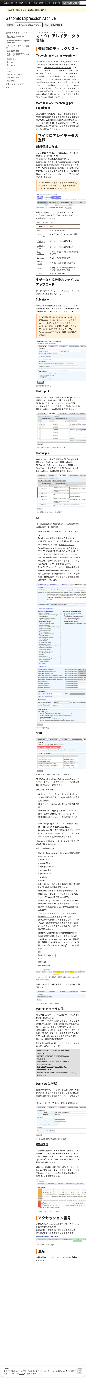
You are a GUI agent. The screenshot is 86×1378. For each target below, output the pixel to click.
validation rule (53, 1166)
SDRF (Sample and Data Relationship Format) (56, 779)
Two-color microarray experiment (15, 37)
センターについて (52, 3)
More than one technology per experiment (18, 41)
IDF (8, 68)
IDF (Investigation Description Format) (53, 523)
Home (10, 24)
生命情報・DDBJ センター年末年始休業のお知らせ (26, 10)
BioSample (11, 65)
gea (43, 32)
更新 (8, 87)
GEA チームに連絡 (44, 97)
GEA (68, 547)
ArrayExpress (56, 547)
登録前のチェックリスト (16, 33)
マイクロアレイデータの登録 (17, 47)
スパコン (28, 3)
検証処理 (10, 81)
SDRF (9, 71)
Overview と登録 (13, 77)
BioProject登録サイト (45, 403)
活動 (41, 3)
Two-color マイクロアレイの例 (57, 67)
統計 (36, 3)
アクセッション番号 (14, 84)
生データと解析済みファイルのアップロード (18, 55)
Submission (11, 59)
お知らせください (66, 544)
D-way (39, 152)
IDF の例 (51, 526)
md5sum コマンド (46, 916)
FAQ (46, 24)
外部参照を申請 (59, 409)
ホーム (38, 32)
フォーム (52, 1257)
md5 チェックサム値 (14, 74)
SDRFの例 (56, 785)
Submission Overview (27, 24)
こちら (21, 1373)
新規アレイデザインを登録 (52, 563)
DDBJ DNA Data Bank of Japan (8, 3)
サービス (19, 3)
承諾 (80, 1371)
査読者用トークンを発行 (47, 1229)
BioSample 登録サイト (46, 465)
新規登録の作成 (13, 51)
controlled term (58, 853)
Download (56, 24)
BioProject (11, 62)
